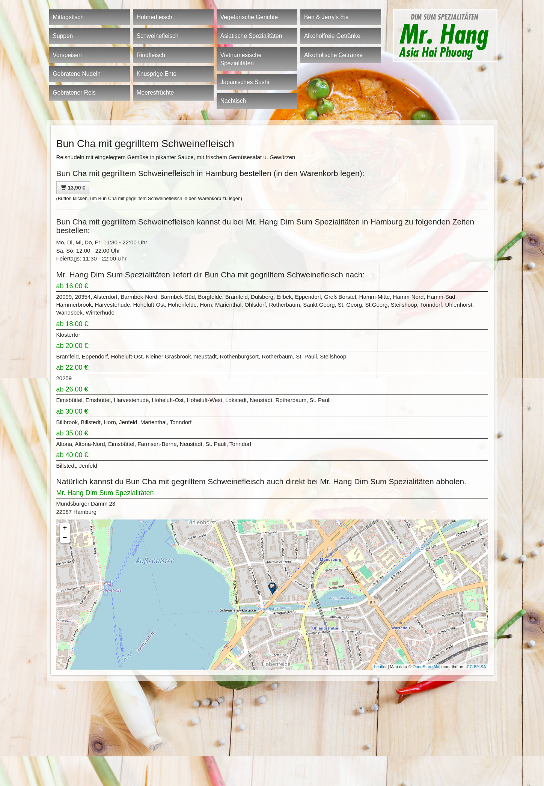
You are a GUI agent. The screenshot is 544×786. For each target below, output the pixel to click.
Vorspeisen (67, 55)
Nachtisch (233, 101)
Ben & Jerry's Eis (326, 17)
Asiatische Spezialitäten (251, 36)
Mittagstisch (68, 17)
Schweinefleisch (158, 36)
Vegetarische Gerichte (249, 17)
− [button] (65, 537)
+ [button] (65, 528)
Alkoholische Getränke (333, 55)
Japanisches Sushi (244, 82)
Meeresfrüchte (155, 92)
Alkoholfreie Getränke (332, 36)
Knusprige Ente (157, 74)
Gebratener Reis (74, 92)
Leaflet (380, 666)
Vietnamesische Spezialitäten (241, 59)
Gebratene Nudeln (77, 74)
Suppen (63, 36)
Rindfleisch (151, 55)
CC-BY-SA (476, 666)
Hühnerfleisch (154, 17)
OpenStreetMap (427, 666)
